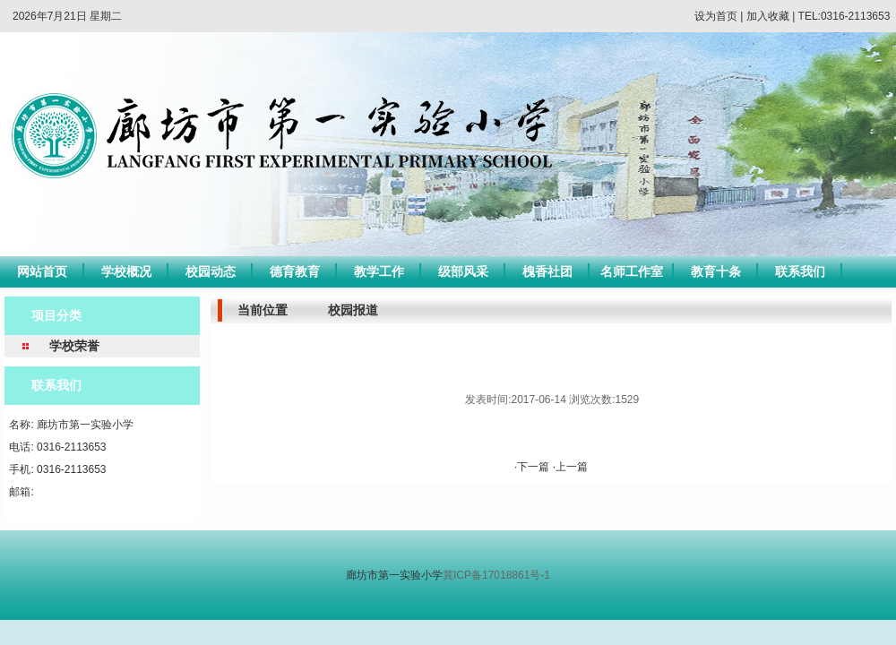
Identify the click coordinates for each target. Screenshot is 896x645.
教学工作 (379, 271)
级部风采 (463, 271)
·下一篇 (533, 466)
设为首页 (715, 16)
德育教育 (295, 271)
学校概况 (126, 271)
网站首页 (42, 271)
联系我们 (800, 271)
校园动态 (210, 271)
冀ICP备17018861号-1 (496, 575)
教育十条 (716, 271)
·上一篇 (570, 466)
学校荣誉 (74, 346)
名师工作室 (631, 271)
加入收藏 (767, 16)
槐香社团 (547, 271)
